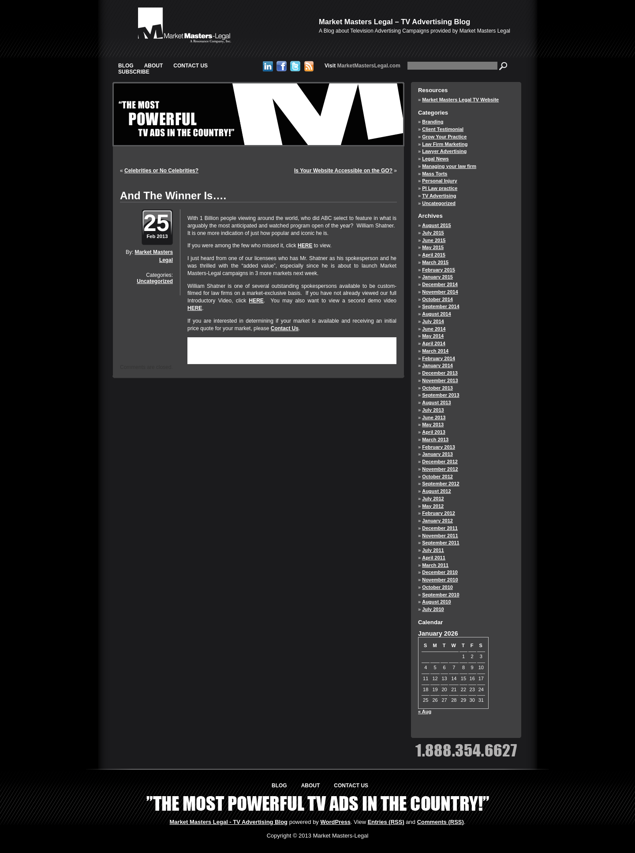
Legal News (435, 158)
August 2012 (436, 491)
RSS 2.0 (304, 349)
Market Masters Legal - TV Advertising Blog (229, 822)
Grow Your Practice (444, 136)
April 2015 (433, 254)
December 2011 (440, 528)
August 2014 (436, 314)
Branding (432, 121)
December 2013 (440, 373)
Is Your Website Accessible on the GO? (343, 171)
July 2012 (433, 498)
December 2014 (440, 284)
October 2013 (437, 388)
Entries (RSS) (386, 822)
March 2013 (435, 439)
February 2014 (438, 358)
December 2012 (440, 461)
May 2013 (433, 424)
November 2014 (440, 291)
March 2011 (435, 565)
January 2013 (437, 454)
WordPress (335, 822)
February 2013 (438, 447)
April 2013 (433, 432)
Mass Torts (434, 173)
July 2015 (433, 232)
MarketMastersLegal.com (362, 66)
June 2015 (433, 240)
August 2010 (436, 601)
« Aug (424, 711)
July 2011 (433, 550)
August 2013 (436, 402)
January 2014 (437, 365)
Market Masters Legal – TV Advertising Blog (394, 22)
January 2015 (437, 276)
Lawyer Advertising (444, 151)
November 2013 (440, 380)
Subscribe (133, 72)
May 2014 (433, 336)
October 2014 (437, 299)
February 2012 (438, 513)
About (153, 66)
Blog (126, 66)
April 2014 (433, 343)
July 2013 (433, 410)
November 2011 (440, 535)
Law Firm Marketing (444, 144)
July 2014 (433, 321)
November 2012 (440, 469)
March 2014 (435, 351)
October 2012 (437, 476)
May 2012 (433, 506)
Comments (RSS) (440, 822)
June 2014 (433, 329)
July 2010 (433, 609)
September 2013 (440, 395)
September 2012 (440, 483)
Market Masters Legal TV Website (460, 99)
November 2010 (440, 579)
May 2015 (433, 247)
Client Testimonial (442, 129)
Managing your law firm (449, 166)
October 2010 (437, 587)
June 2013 (433, 417)
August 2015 (436, 225)
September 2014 (440, 306)
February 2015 (438, 269)
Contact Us (190, 66)
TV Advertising (439, 195)
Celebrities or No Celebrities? (161, 171)
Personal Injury (439, 180)
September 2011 (440, 542)
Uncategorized (155, 281)
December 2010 (440, 572)
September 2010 (440, 594)
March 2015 (435, 262)
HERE (305, 245)
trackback (218, 356)
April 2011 (433, 557)
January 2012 (437, 520)
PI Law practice (439, 188)
